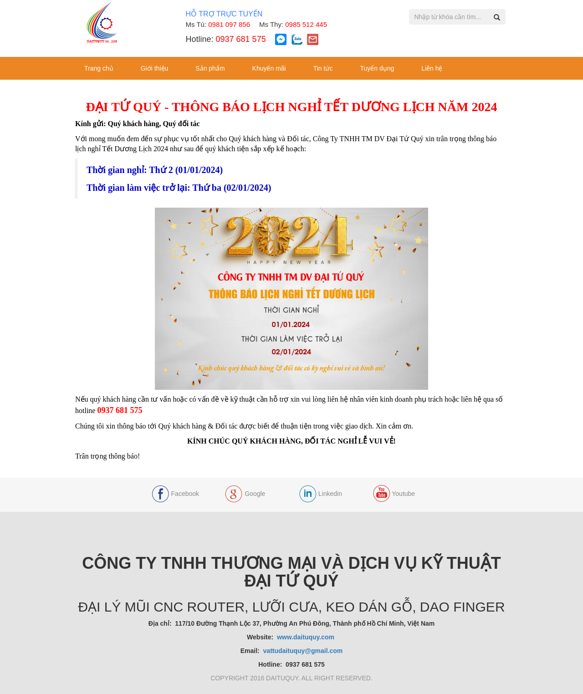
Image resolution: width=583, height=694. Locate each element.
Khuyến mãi (269, 68)
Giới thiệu (155, 68)
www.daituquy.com (306, 637)
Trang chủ (98, 68)
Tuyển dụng (377, 68)
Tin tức (323, 68)
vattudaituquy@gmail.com (303, 650)
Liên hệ (431, 68)
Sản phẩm (210, 68)
